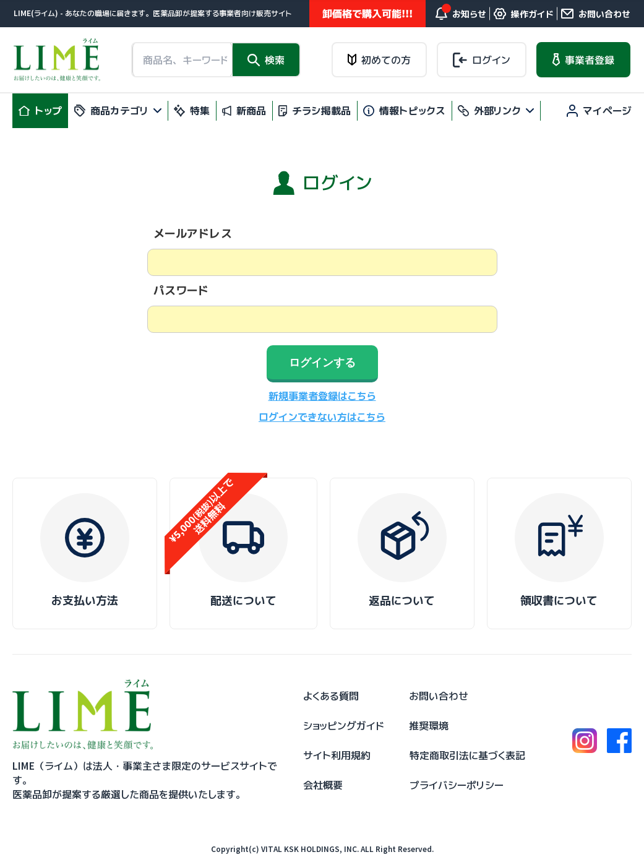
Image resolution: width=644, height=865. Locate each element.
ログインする (322, 362)
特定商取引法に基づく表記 (467, 755)
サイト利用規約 (337, 755)
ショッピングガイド (343, 726)
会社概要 (323, 785)
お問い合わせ (438, 696)
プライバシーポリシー (457, 785)
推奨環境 (429, 726)
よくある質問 (331, 696)
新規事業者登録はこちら (322, 396)
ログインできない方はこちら (322, 417)
